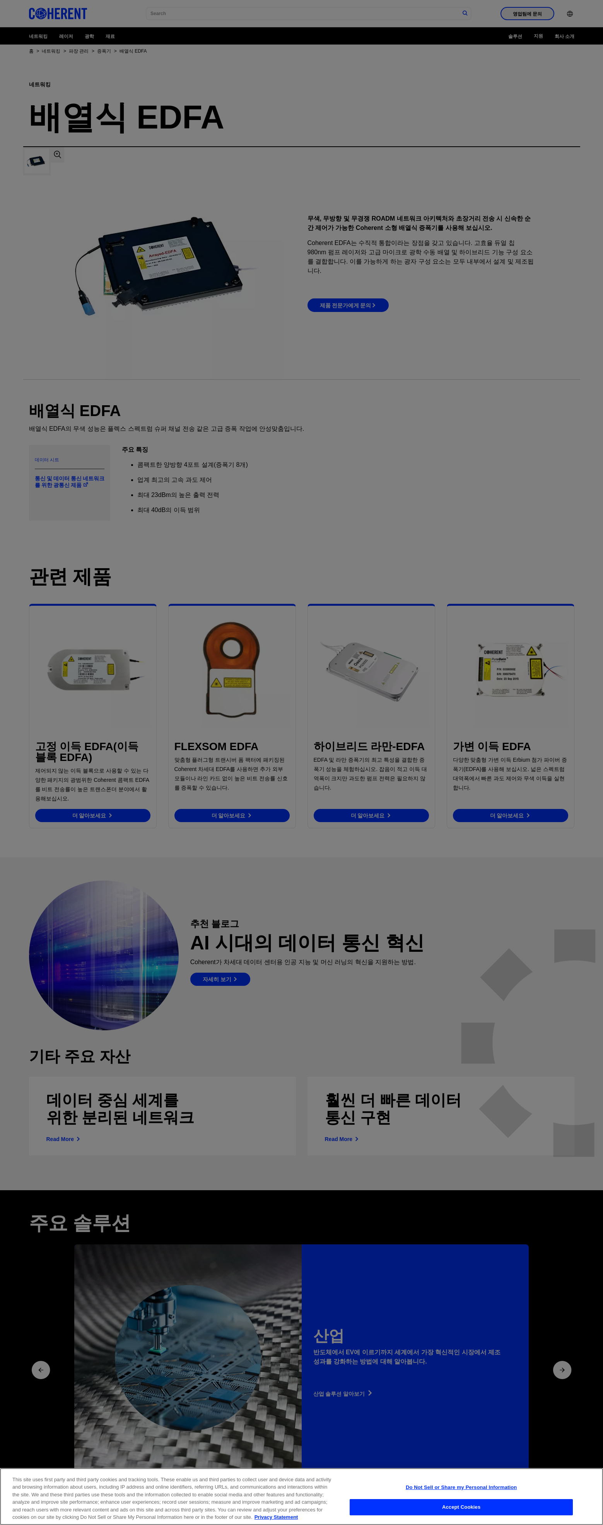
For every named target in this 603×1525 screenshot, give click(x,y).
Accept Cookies (461, 1507)
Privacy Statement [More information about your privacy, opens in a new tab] (276, 1518)
